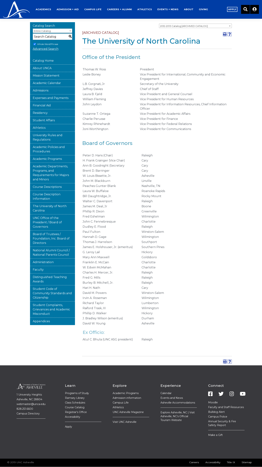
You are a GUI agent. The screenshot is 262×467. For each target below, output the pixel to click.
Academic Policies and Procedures (49, 139)
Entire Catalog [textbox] (42, 21)
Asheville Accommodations (177, 393)
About (198, 4)
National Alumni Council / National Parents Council (51, 243)
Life (102, 4)
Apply (68, 417)
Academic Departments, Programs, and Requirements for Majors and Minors (51, 163)
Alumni (128, 4)
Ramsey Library (75, 388)
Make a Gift (215, 425)
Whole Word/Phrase (47, 34)
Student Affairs (44, 110)
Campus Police (217, 407)
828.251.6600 (25, 399)
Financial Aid (42, 95)
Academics (52, 4)
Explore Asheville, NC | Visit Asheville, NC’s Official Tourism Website (177, 406)
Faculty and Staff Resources (226, 397)
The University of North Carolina (50, 199)
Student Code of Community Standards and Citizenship (52, 284)
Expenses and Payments (50, 88)
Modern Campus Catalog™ (183, 462)
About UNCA (42, 58)
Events (177, 4)
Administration (43, 252)
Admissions (40, 81)
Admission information (127, 388)
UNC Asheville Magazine (128, 402)
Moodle (213, 392)
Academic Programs (47, 149)
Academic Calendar (47, 73)
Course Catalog (74, 397)
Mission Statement (46, 66)
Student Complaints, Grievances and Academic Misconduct (51, 300)
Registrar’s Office (76, 402)
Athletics (153, 4)
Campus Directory (28, 404)
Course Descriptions (47, 177)
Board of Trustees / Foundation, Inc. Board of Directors (51, 229)
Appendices (41, 311)
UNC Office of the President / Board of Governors (47, 213)
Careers (194, 452)
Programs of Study (77, 383)
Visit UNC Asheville (124, 412)
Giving (212, 4)
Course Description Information (46, 187)
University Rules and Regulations (47, 128)
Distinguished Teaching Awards (50, 270)
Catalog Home (43, 51)
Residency (40, 103)
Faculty (38, 260)
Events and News (171, 388)
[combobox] (195, 16)
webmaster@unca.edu (31, 394)
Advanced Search (45, 39)
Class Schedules (75, 393)
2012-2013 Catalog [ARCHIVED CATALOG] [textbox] (184, 16)
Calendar (166, 383)
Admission (77, 4)
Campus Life (121, 393)
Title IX (231, 452)
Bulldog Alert (216, 402)
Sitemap (247, 452)
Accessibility (72, 407)
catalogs (69, 462)
